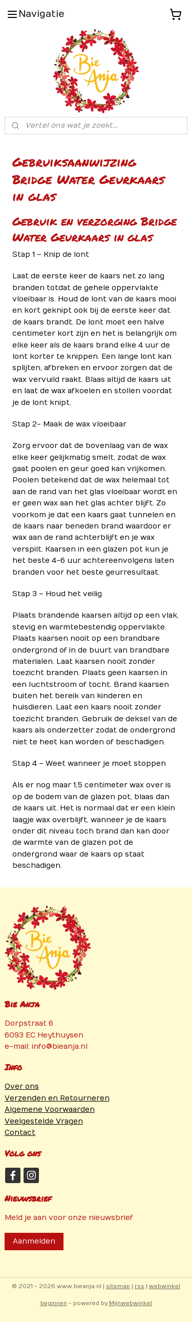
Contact (20, 1132)
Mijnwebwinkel (130, 1303)
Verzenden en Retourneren (57, 1098)
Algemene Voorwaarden (50, 1109)
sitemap (118, 1286)
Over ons (22, 1086)
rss (139, 1286)
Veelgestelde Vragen (44, 1121)
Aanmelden (34, 1241)
